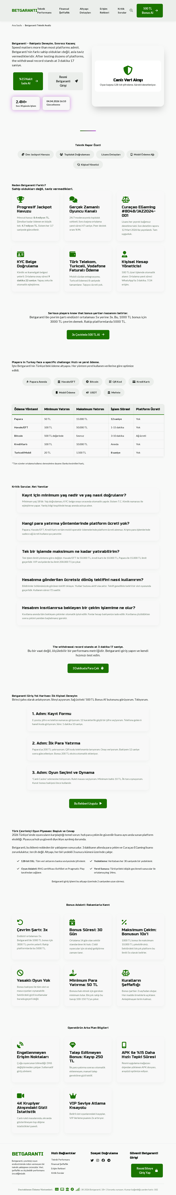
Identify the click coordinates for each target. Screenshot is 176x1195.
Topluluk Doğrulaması (75, 154)
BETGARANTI (24, 10)
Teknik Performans (44, 10)
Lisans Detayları (111, 154)
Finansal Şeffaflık (64, 10)
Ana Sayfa (17, 25)
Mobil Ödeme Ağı (142, 154)
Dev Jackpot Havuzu (36, 154)
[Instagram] (97, 1160)
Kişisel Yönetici (88, 164)
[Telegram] (108, 1160)
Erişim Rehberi (104, 10)
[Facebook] (103, 1160)
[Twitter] (92, 1160)
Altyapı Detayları (85, 10)
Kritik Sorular (122, 10)
